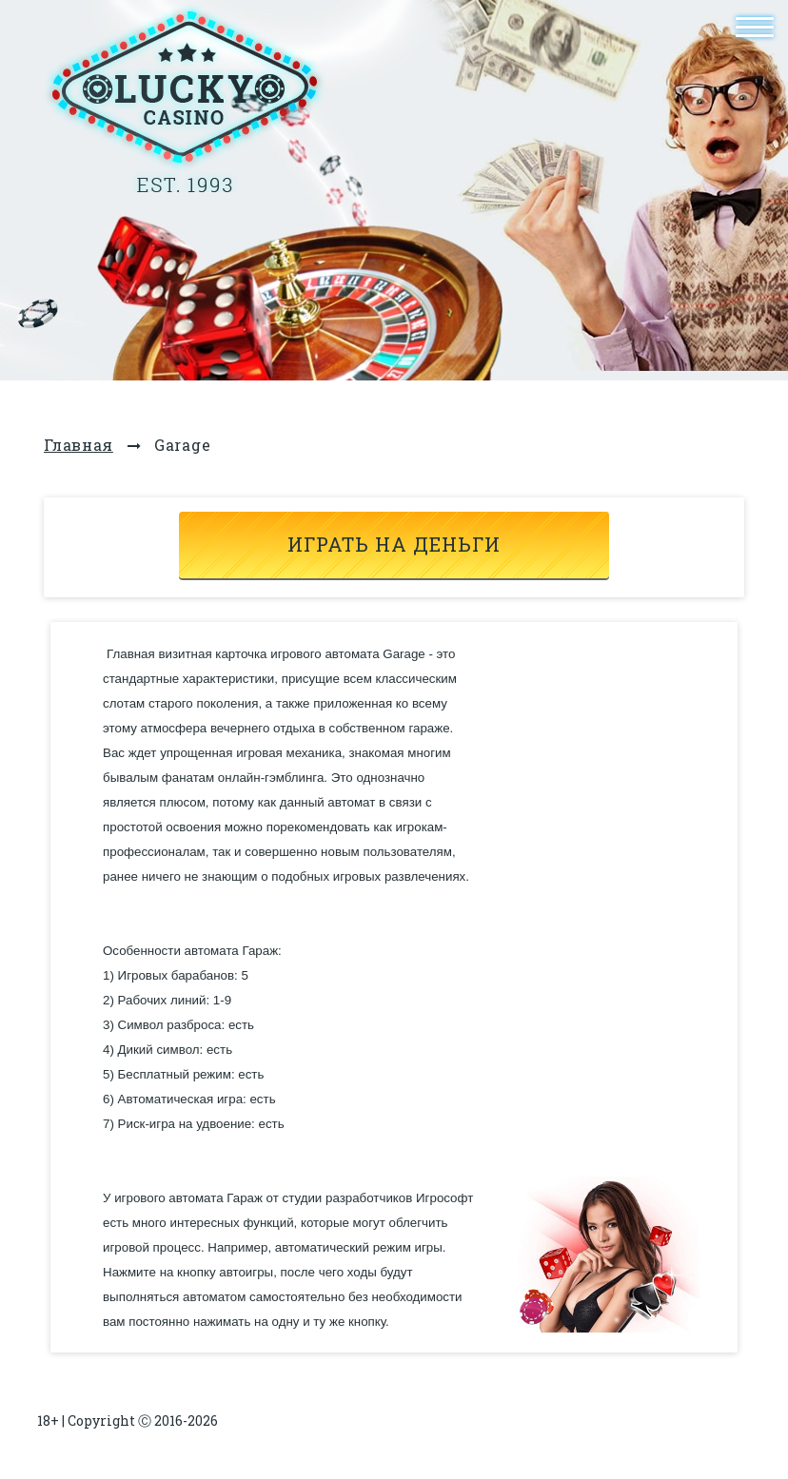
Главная (78, 445)
